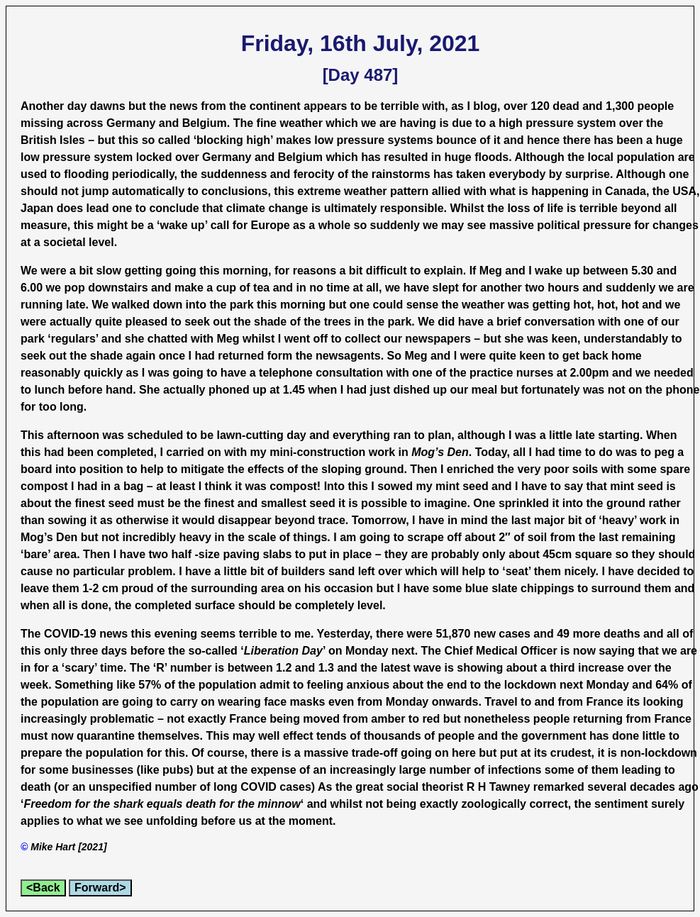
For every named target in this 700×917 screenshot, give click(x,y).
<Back (43, 888)
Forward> (100, 888)
